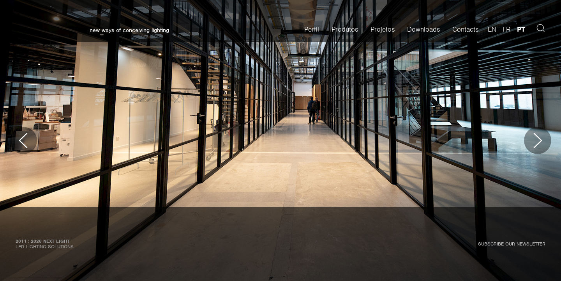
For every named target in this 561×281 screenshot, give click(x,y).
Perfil (311, 29)
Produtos (345, 29)
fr (507, 29)
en (492, 29)
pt (521, 29)
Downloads (423, 29)
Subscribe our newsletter (511, 244)
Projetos (382, 29)
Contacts (465, 29)
